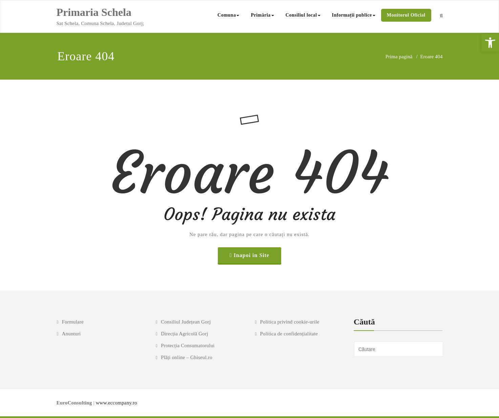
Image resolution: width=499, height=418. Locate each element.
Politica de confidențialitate (289, 333)
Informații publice (353, 15)
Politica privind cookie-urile (289, 322)
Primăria (262, 15)
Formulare (72, 322)
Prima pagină (399, 56)
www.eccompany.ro (116, 402)
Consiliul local (303, 15)
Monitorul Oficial (406, 15)
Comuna (228, 15)
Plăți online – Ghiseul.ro (186, 357)
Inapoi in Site (252, 255)
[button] (490, 42)
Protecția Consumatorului (188, 345)
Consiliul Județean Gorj (186, 322)
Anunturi (71, 333)
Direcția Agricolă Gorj (184, 333)
